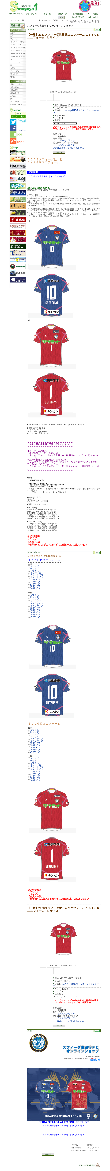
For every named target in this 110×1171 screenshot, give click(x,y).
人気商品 (13, 96)
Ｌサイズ (34, 570)
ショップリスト (31, 14)
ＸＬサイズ (35, 573)
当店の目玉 (14, 90)
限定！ (12, 99)
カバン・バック (16, 45)
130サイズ (35, 581)
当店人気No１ (14, 87)
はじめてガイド (77, 17)
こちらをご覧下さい (67, 140)
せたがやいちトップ (16, 14)
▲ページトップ (88, 1165)
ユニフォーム (15, 62)
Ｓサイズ (34, 566)
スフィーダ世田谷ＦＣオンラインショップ (84, 21)
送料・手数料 (68, 1058)
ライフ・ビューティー (17, 71)
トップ (97, 22)
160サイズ (35, 588)
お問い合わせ (92, 17)
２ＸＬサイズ (36, 575)
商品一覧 (47, 14)
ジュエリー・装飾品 (17, 42)
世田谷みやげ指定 (16, 84)
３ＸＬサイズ (36, 577)
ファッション (14, 39)
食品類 (12, 68)
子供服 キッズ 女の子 (18, 53)
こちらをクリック (93, 1148)
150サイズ (35, 586)
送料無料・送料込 (16, 105)
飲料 (11, 36)
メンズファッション (17, 50)
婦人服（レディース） (18, 48)
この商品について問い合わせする (68, 148)
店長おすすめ (14, 93)
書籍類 (12, 77)
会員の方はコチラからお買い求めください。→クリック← (49, 190)
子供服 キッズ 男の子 (18, 56)
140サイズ (35, 584)
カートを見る (92, 14)
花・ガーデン (14, 74)
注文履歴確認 (77, 14)
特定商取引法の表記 (82, 1058)
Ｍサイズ (34, 568)
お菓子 (12, 33)
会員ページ (62, 14)
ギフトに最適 (14, 102)
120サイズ (35, 579)
